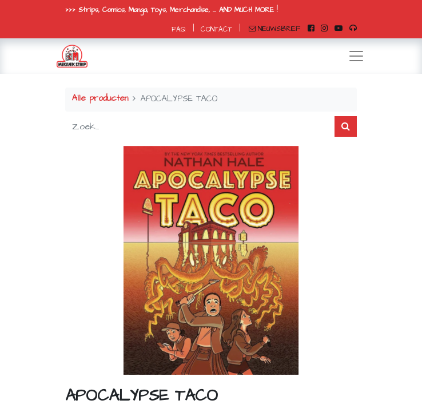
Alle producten (100, 98)
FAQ (179, 29)
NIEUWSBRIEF (274, 29)
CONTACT (216, 29)
